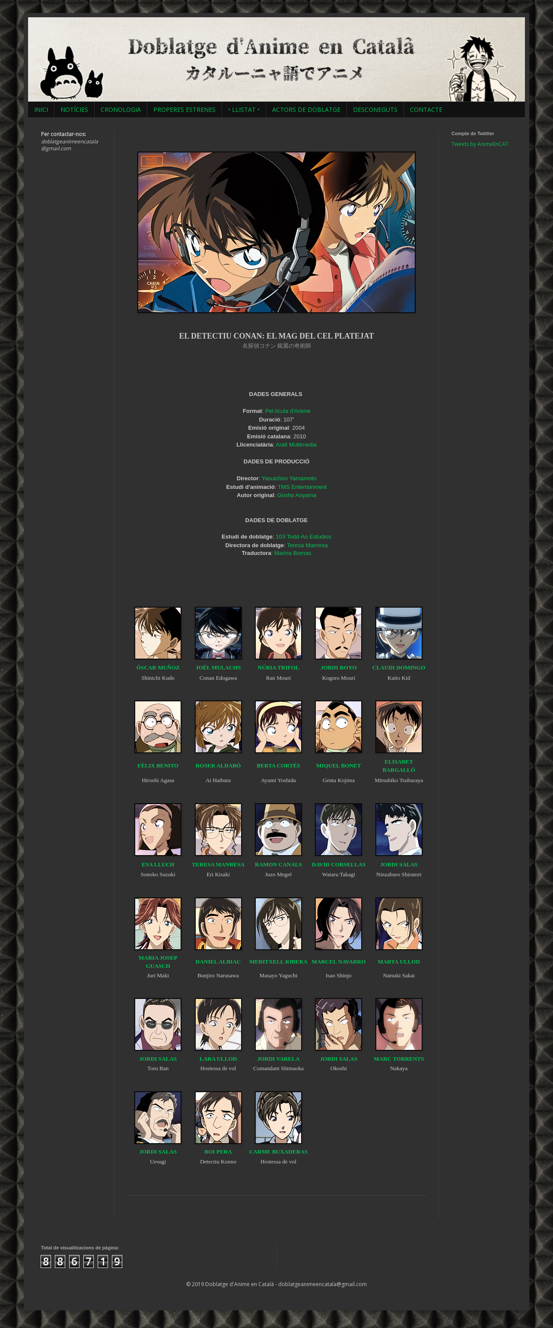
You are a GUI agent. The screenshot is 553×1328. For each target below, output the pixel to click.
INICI (41, 109)
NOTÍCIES (74, 109)
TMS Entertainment (302, 487)
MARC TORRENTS (399, 1058)
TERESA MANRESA (218, 864)
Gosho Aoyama (296, 495)
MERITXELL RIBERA (278, 961)
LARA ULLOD (218, 1058)
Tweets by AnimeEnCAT (480, 144)
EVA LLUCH (158, 864)
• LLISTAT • (244, 109)
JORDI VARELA (278, 1058)
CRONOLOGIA (121, 109)
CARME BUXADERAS (278, 1151)
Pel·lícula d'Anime (287, 411)
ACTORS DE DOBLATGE (306, 109)
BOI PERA (218, 1151)
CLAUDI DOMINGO (399, 667)
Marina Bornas (292, 553)
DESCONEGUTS (375, 109)
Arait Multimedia (296, 444)
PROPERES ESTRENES (184, 109)
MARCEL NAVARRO (338, 961)
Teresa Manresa (307, 545)
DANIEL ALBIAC (218, 961)
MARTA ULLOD (399, 961)
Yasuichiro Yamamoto (288, 478)
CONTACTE (426, 109)
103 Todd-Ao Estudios (303, 536)
